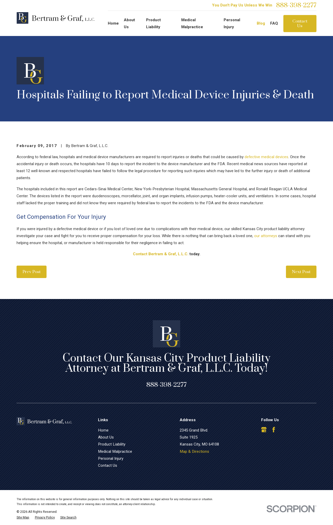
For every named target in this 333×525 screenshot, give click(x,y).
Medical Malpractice (115, 451)
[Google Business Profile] (264, 429)
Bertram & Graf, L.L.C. (168, 254)
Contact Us (299, 23)
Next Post (301, 271)
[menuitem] (23, 518)
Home (103, 430)
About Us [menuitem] (129, 23)
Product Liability (111, 444)
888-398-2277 (296, 5)
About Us (106, 437)
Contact (140, 254)
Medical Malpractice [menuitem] (192, 23)
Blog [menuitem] (261, 23)
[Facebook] (273, 429)
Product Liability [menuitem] (153, 23)
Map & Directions (194, 451)
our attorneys (265, 236)
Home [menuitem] (113, 23)
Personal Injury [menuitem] (232, 23)
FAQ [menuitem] (274, 23)
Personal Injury (110, 458)
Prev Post (31, 271)
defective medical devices (266, 157)
